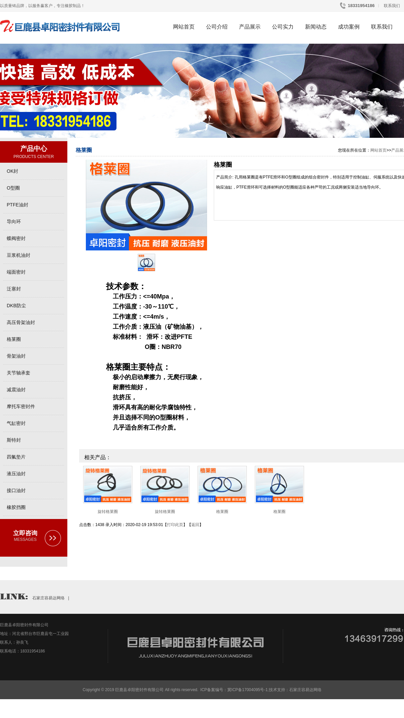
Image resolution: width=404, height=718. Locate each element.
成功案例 (349, 27)
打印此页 (175, 524)
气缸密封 (16, 423)
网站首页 (184, 27)
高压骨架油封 (21, 322)
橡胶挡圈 (16, 507)
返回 (195, 524)
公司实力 (283, 27)
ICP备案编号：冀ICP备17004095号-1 (234, 689)
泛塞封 (14, 288)
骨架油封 (16, 356)
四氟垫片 (16, 457)
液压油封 (16, 473)
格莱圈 (14, 339)
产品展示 (250, 27)
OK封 (12, 171)
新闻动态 (316, 27)
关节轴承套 (18, 372)
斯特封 (14, 440)
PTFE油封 (17, 204)
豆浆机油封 (18, 255)
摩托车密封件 (21, 406)
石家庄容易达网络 (48, 598)
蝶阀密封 (16, 238)
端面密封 (16, 272)
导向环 (14, 221)
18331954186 (361, 5)
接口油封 (16, 490)
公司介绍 (217, 27)
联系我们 (391, 5)
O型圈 (13, 188)
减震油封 (16, 389)
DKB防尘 (16, 305)
